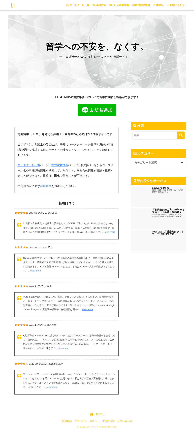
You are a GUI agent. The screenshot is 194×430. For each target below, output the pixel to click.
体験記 (158, 5)
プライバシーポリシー (86, 421)
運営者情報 (108, 421)
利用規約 (67, 421)
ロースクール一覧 (77, 5)
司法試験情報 (141, 5)
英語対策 (99, 5)
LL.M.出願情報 (119, 5)
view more (110, 232)
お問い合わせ (176, 5)
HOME (97, 414)
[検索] (181, 135)
